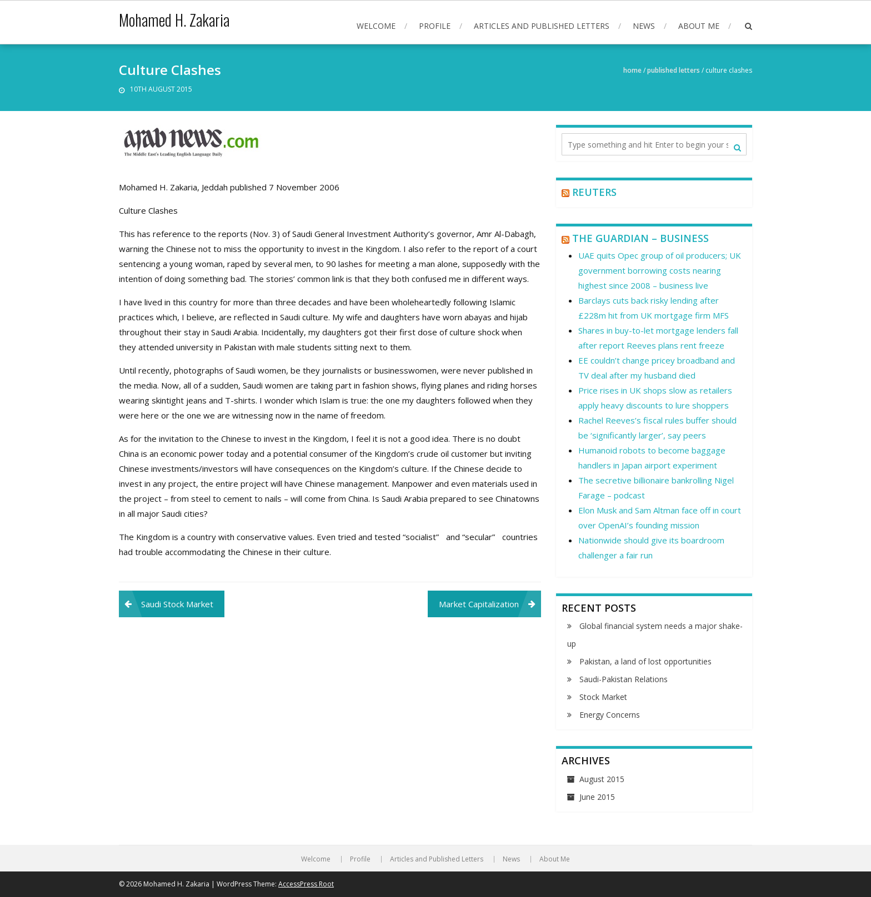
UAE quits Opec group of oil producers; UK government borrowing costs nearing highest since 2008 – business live (659, 270)
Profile (434, 26)
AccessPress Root (306, 884)
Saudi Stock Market (177, 603)
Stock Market (603, 697)
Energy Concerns (609, 714)
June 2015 (597, 797)
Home (632, 70)
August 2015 (601, 779)
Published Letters (673, 70)
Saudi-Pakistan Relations (623, 679)
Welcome (376, 26)
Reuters (594, 192)
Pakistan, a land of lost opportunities (645, 661)
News (644, 26)
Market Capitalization (479, 603)
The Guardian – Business (640, 238)
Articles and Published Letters (541, 26)
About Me (698, 26)
